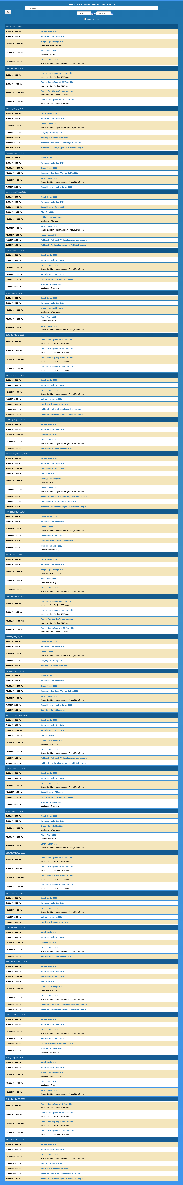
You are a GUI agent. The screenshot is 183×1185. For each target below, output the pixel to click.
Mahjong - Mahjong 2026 (51, 132)
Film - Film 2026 (47, 212)
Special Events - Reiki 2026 (52, 207)
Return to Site (76, 4)
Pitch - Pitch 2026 (48, 50)
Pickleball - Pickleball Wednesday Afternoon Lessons (64, 240)
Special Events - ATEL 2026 (52, 274)
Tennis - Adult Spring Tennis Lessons (57, 91)
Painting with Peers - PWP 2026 (54, 137)
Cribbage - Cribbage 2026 (51, 217)
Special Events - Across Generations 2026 (59, 501)
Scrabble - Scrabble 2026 (51, 284)
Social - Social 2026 (49, 31)
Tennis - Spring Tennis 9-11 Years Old (57, 82)
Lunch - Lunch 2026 (49, 59)
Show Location (93, 19)
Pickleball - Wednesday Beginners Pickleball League (63, 245)
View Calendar (92, 4)
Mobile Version (108, 4)
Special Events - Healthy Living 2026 (56, 187)
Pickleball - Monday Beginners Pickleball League (62, 148)
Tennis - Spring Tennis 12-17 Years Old (57, 100)
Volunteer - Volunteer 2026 (52, 36)
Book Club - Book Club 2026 (53, 710)
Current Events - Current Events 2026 (57, 279)
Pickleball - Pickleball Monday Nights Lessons (61, 142)
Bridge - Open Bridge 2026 (52, 41)
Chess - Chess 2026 (49, 168)
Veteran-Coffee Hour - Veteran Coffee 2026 (59, 173)
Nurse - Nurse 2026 (49, 235)
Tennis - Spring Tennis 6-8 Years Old (56, 73)
